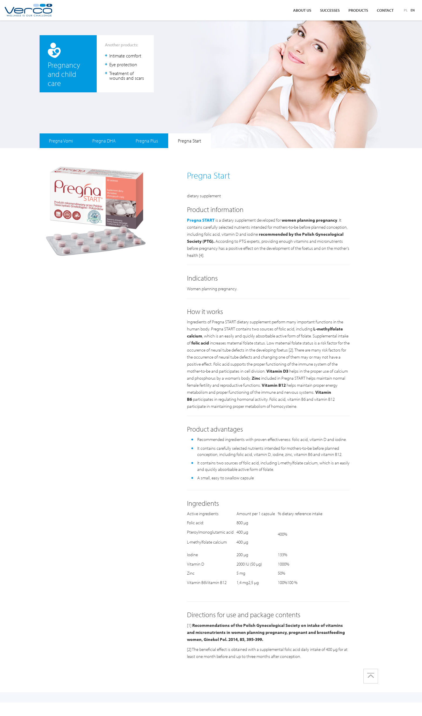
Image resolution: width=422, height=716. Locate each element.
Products (358, 10)
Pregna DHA (103, 141)
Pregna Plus (147, 141)
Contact (385, 10)
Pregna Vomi (61, 141)
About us (302, 10)
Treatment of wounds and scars (126, 75)
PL (406, 10)
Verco (28, 10)
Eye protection (123, 64)
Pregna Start (189, 141)
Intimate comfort (125, 56)
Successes (330, 10)
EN (413, 10)
